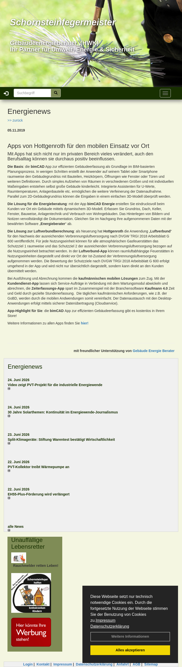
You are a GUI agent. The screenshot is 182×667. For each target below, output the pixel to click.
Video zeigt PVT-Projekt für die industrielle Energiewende (55, 385)
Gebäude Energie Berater (154, 351)
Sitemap (151, 664)
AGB (136, 664)
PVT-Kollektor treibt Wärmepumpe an (38, 467)
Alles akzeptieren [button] (130, 650)
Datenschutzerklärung (109, 626)
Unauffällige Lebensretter (28, 543)
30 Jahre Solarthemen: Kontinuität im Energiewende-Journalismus (63, 412)
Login (28, 664)
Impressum (105, 620)
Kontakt (43, 664)
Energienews (25, 366)
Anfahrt (122, 664)
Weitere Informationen (130, 636)
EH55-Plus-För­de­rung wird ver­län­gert (38, 494)
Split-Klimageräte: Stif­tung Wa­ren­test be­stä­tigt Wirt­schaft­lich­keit (61, 440)
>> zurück (15, 120)
